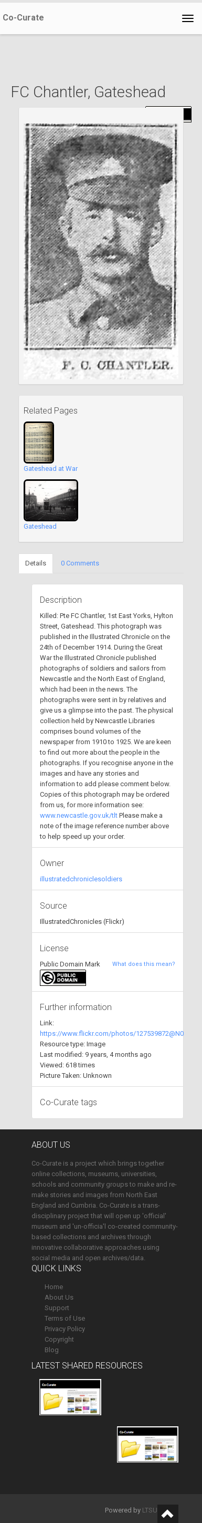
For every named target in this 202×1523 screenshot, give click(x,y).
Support (57, 1308)
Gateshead (40, 526)
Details (35, 563)
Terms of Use (65, 1318)
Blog (52, 1350)
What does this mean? (143, 964)
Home (54, 1287)
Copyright (59, 1339)
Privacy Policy (65, 1329)
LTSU (149, 1510)
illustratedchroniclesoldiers (81, 879)
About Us (59, 1297)
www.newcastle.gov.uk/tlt (79, 815)
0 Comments (80, 563)
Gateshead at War (51, 468)
